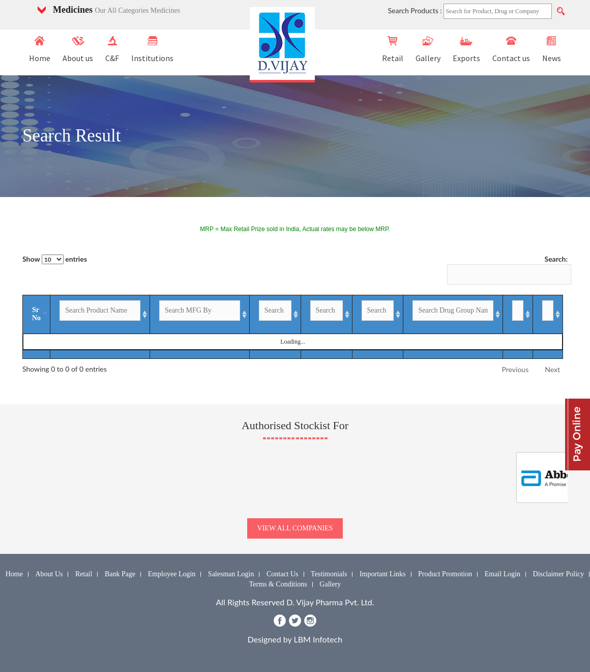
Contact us (511, 49)
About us (78, 49)
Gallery (428, 49)
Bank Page (120, 574)
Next (552, 369)
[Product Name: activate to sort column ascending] (97, 314)
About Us (49, 574)
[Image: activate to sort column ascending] (544, 314)
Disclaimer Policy (558, 574)
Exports (466, 49)
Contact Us (283, 574)
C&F (112, 49)
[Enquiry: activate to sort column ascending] (503, 314)
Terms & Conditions (278, 584)
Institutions (152, 49)
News (551, 49)
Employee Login (172, 574)
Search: (507, 270)
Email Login (502, 574)
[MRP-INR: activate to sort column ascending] (313, 314)
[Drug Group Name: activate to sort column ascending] (434, 314)
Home (39, 49)
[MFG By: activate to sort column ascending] (190, 314)
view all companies (295, 528)
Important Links (383, 574)
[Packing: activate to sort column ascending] (262, 314)
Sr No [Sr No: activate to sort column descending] (36, 314)
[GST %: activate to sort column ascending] (363, 314)
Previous (515, 369)
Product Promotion (445, 574)
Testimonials (329, 574)
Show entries (54, 259)
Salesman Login (231, 574)
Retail (392, 49)
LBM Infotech (318, 639)
